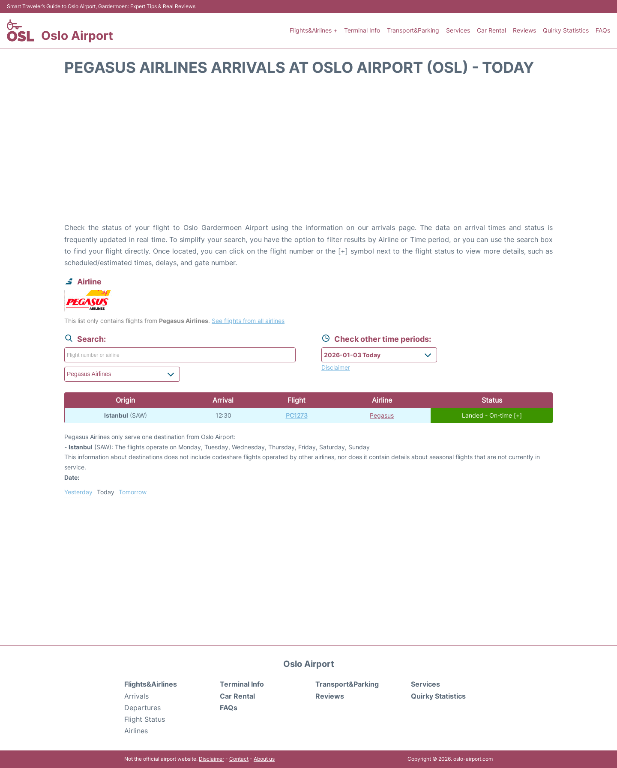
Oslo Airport (77, 36)
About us (264, 759)
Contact (239, 759)
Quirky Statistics (566, 30)
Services (458, 30)
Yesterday (78, 492)
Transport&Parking (413, 30)
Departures (142, 707)
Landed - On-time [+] (492, 415)
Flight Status (144, 719)
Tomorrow (133, 492)
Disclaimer (211, 759)
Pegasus (382, 415)
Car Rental (491, 30)
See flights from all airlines (248, 320)
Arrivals (136, 696)
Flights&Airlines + (313, 30)
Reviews (524, 30)
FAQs (603, 30)
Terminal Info (362, 30)
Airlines (136, 730)
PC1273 (297, 415)
